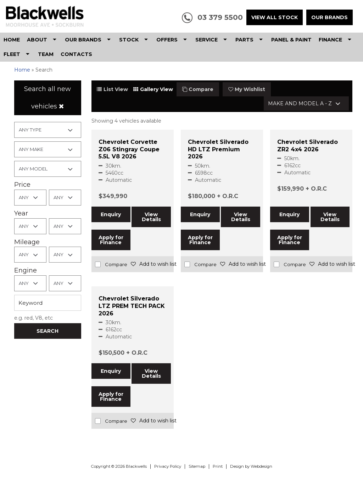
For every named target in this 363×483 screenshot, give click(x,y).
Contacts (76, 54)
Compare (197, 89)
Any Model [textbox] (33, 169)
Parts (244, 39)
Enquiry (111, 214)
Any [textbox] (24, 197)
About (37, 39)
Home (12, 39)
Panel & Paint (291, 39)
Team (46, 54)
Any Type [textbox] (30, 130)
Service (206, 39)
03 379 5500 (220, 17)
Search (47, 331)
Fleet (12, 54)
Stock (129, 39)
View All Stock (274, 17)
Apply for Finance (111, 240)
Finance (330, 39)
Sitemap (197, 466)
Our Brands (329, 17)
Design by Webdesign (251, 466)
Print (218, 466)
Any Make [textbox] (31, 149)
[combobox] (47, 130)
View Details (151, 217)
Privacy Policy (167, 466)
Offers (167, 39)
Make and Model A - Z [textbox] (300, 103)
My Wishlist (246, 89)
